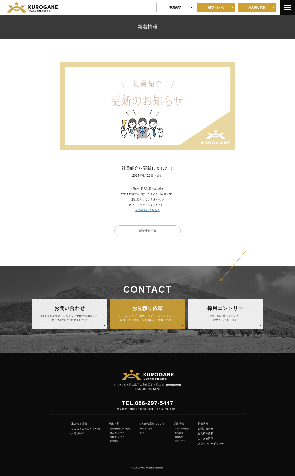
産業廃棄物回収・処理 (120, 429)
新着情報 (203, 423)
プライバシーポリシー (211, 443)
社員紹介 (179, 437)
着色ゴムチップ (117, 437)
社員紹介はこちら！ (147, 210)
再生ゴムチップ (117, 433)
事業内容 (175, 7)
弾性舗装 (114, 441)
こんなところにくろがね (85, 428)
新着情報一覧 (147, 230)
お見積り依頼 (257, 7)
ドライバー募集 (182, 429)
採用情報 (179, 423)
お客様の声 (77, 433)
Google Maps (173, 385)
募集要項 (179, 433)
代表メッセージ (147, 429)
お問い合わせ (216, 7)
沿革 (142, 433)
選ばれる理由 (79, 423)
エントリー (180, 441)
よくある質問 (205, 438)
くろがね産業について (152, 423)
